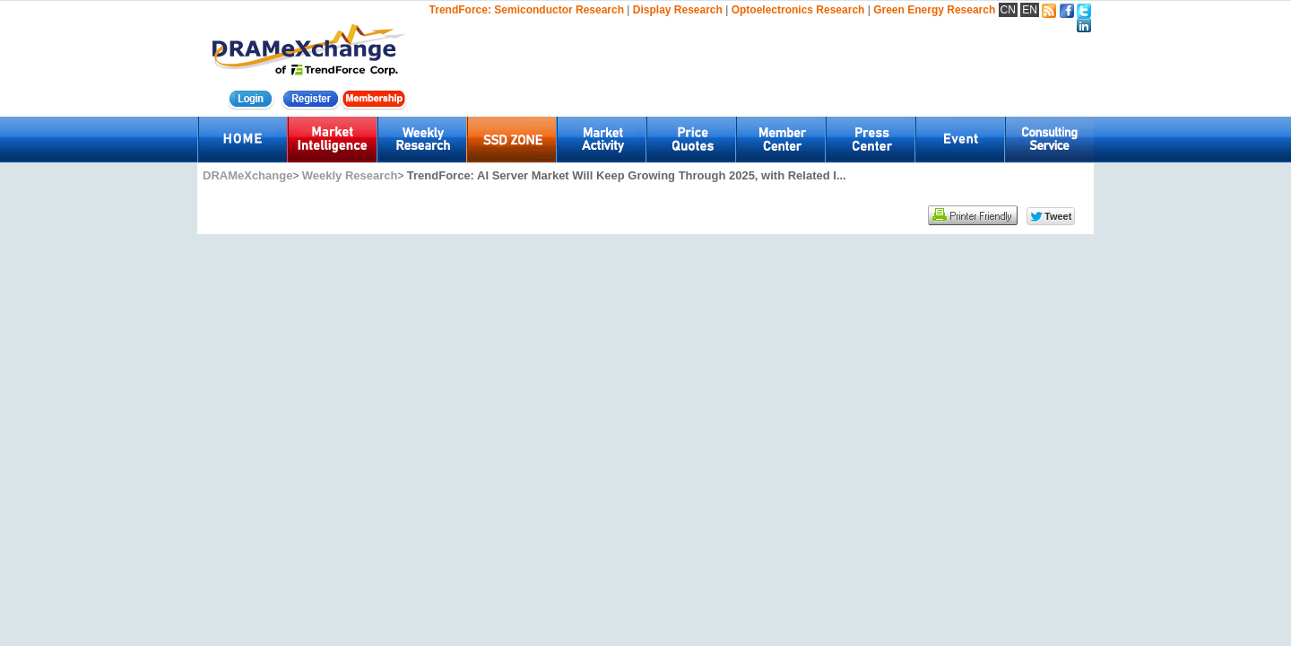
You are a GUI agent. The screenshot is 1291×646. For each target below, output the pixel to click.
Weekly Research (350, 175)
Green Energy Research (934, 10)
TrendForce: (460, 10)
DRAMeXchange (247, 175)
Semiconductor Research (559, 10)
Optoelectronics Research (798, 10)
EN (1029, 10)
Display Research (678, 10)
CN (1008, 10)
